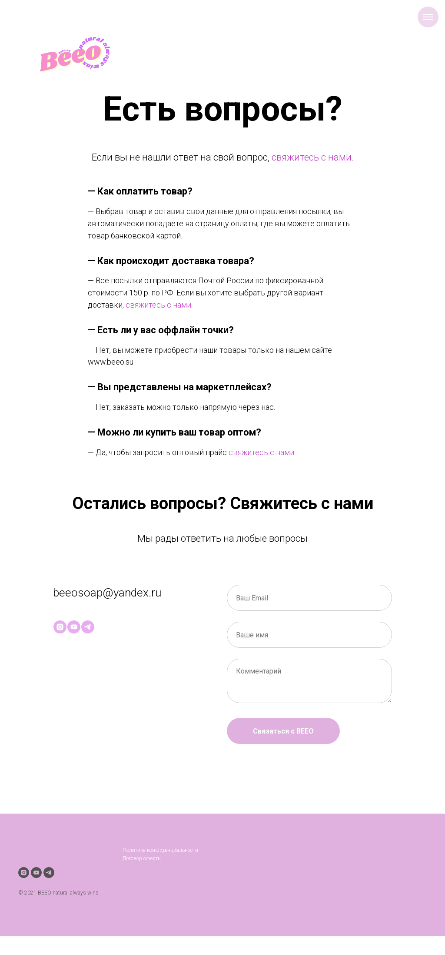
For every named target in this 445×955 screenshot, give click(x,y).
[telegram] (87, 626)
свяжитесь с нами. (313, 157)
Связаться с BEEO (283, 731)
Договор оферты (142, 858)
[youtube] (73, 626)
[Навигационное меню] (428, 17)
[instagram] (59, 626)
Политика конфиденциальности (160, 850)
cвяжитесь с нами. (159, 304)
